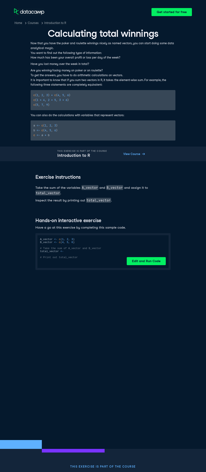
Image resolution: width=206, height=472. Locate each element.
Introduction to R (55, 23)
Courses (33, 23)
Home (18, 23)
